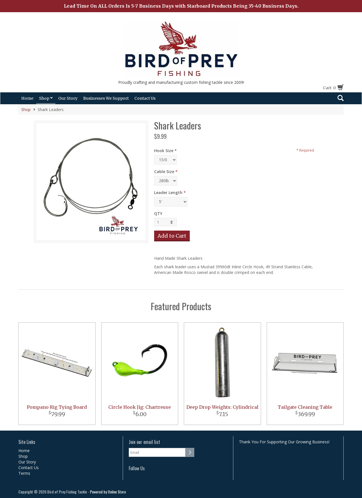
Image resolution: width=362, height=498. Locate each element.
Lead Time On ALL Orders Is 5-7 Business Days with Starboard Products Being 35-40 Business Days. (181, 6)
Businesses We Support (106, 98)
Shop (46, 98)
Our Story (67, 98)
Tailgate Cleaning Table (305, 407)
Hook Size (163, 150)
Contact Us (145, 98)
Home (27, 98)
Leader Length (168, 192)
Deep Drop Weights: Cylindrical (222, 407)
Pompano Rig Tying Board (57, 407)
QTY (158, 213)
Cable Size (164, 171)
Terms (24, 473)
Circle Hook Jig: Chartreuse (139, 407)
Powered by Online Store (108, 492)
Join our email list (144, 442)
